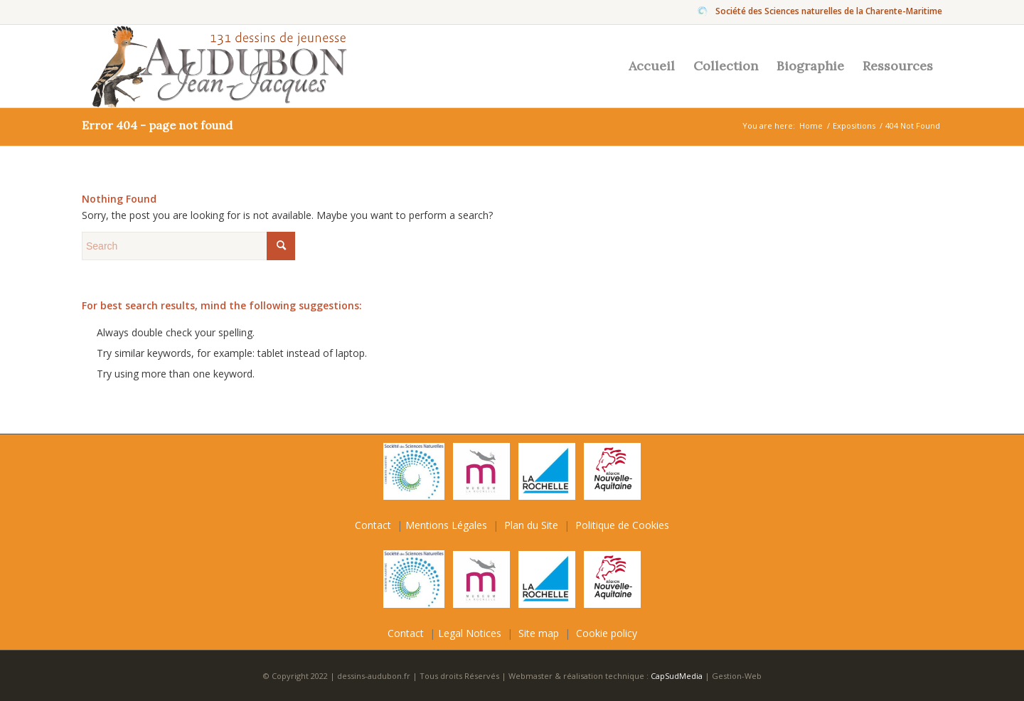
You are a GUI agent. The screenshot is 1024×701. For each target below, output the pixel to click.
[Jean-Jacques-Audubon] (216, 66)
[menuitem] (825, 11)
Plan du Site (531, 525)
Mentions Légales (446, 525)
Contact (373, 525)
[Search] (188, 246)
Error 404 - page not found (157, 125)
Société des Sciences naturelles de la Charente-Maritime (828, 11)
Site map (538, 633)
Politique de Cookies (622, 525)
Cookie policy (606, 633)
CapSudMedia (678, 675)
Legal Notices (469, 633)
